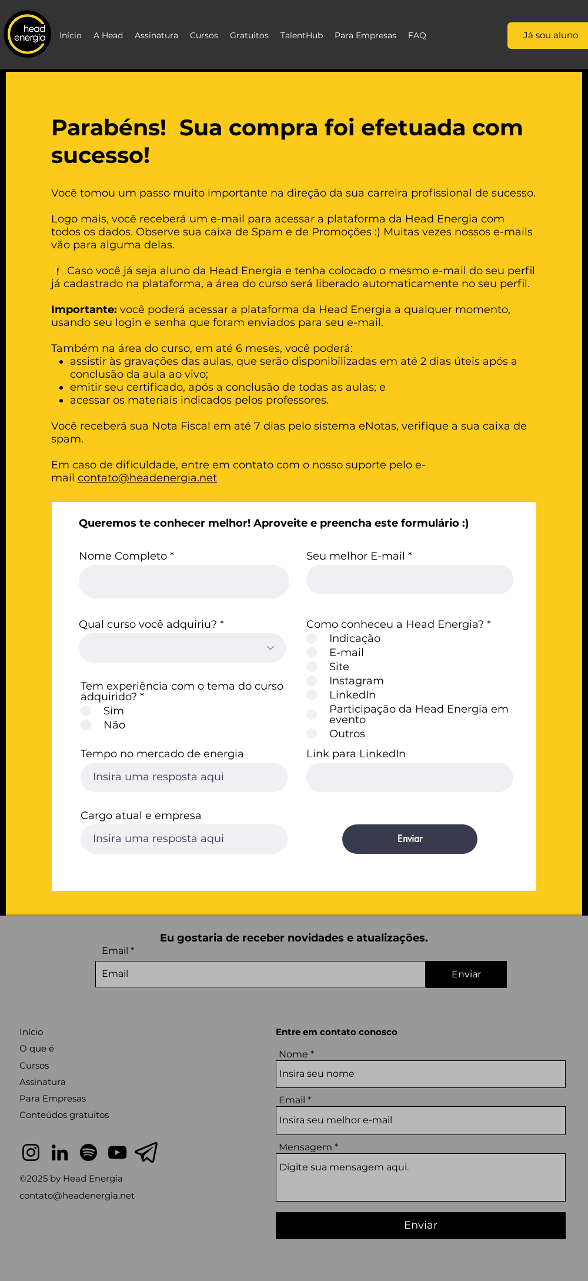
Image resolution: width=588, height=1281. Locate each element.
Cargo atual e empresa (141, 815)
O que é (36, 1048)
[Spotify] (88, 1152)
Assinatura (42, 1081)
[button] (108, 35)
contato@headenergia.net (147, 477)
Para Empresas (52, 1098)
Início (31, 1031)
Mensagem (305, 1147)
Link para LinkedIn (356, 753)
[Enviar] (409, 839)
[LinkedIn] (59, 1152)
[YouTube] (117, 1152)
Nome (293, 1054)
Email (115, 951)
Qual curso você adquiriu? (148, 624)
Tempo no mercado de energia (162, 753)
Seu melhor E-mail (355, 556)
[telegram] (146, 1152)
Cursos (34, 1065)
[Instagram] (30, 1152)
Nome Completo (123, 556)
